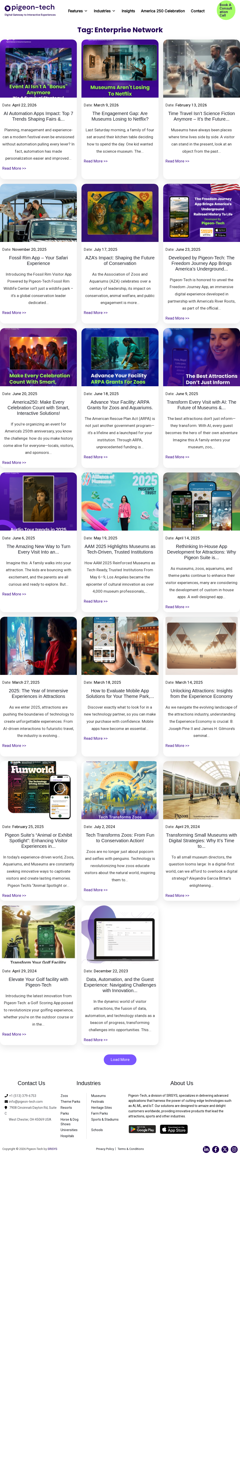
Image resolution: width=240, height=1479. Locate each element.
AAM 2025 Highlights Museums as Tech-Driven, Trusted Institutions (120, 549)
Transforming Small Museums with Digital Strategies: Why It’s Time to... (201, 840)
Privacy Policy (104, 1149)
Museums (98, 1096)
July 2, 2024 (104, 826)
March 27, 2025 (26, 682)
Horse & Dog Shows (69, 1122)
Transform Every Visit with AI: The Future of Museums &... (201, 404)
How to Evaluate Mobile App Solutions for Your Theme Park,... (120, 693)
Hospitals (67, 1136)
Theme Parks (70, 1101)
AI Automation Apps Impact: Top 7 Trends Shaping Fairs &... (38, 116)
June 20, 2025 (24, 393)
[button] (226, 10)
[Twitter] (224, 1149)
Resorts (66, 1107)
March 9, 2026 (106, 105)
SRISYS (52, 1149)
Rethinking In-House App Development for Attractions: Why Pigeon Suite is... (201, 552)
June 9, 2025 (186, 393)
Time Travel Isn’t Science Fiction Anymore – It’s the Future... (201, 116)
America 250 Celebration (163, 11)
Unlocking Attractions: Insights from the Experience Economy (201, 693)
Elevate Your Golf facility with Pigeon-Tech (38, 982)
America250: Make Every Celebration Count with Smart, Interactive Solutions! (38, 407)
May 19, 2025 (105, 538)
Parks (65, 1113)
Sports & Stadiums (105, 1119)
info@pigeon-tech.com (26, 1101)
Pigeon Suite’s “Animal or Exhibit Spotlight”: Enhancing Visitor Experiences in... (38, 840)
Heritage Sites (101, 1107)
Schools (97, 1130)
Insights (128, 11)
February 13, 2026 (191, 105)
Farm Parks (99, 1113)
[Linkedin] (206, 1149)
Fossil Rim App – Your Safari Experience (38, 260)
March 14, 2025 (189, 682)
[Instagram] (234, 1149)
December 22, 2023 (111, 971)
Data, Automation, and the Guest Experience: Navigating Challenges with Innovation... (120, 985)
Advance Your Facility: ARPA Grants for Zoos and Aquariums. (120, 404)
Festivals (97, 1101)
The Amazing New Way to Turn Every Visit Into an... (38, 549)
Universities (69, 1130)
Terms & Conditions (131, 1149)
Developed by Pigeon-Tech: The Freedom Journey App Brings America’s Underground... (201, 263)
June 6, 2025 (23, 538)
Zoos (64, 1096)
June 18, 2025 (106, 393)
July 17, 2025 (105, 249)
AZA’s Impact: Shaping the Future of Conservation (120, 260)
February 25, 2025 (28, 826)
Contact (197, 11)
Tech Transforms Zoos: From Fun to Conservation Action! (120, 837)
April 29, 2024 (187, 826)
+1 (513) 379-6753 (22, 1096)
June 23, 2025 (188, 249)
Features (78, 9)
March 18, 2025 (107, 682)
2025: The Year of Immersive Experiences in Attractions (38, 693)
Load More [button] (120, 1059)
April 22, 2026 (24, 105)
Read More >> (14, 168)
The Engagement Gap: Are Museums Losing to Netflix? (120, 116)
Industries (105, 9)
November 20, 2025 (29, 249)
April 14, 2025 (187, 538)
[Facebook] (215, 1149)
